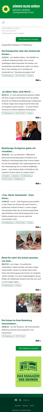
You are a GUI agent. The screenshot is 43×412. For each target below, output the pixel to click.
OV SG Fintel (20, 75)
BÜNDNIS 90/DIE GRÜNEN (26, 6)
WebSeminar (19, 179)
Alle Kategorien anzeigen (28, 39)
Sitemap (25, 406)
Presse (30, 75)
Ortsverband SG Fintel (11, 28)
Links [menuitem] (25, 400)
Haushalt (15, 176)
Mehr (37, 80)
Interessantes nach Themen (13, 33)
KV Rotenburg (7, 75)
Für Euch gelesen (9, 31)
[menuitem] (18, 405)
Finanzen (6, 176)
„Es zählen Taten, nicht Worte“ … (17, 91)
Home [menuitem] (11, 404)
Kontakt (18, 406)
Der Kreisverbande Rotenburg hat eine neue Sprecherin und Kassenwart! (20, 330)
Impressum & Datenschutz (21, 410)
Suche (32, 406)
